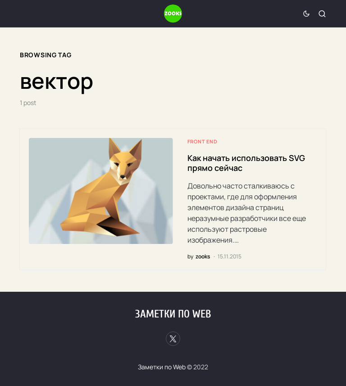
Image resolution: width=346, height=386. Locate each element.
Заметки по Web (173, 314)
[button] (306, 13)
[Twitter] (173, 339)
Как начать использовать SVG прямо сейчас (246, 163)
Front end (202, 141)
